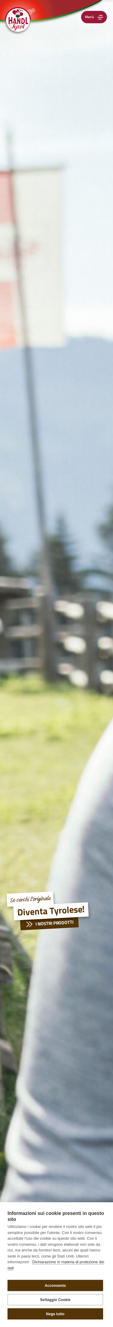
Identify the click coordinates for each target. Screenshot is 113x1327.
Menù (95, 17)
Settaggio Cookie (55, 1300)
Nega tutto (55, 1314)
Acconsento (55, 1286)
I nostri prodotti (48, 924)
